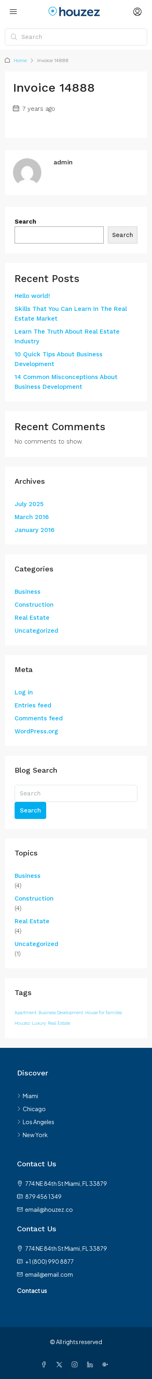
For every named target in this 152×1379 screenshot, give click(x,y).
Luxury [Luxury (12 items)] (39, 1023)
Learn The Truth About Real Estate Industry (67, 336)
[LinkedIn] (91, 1364)
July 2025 (29, 504)
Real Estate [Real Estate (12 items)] (59, 1023)
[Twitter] (60, 1364)
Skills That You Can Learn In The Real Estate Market (71, 313)
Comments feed (39, 718)
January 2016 (34, 530)
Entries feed (33, 705)
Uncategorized (36, 630)
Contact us (32, 1290)
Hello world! (32, 296)
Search (25, 221)
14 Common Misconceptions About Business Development (66, 381)
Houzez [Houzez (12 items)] (22, 1023)
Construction (34, 604)
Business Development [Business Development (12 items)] (61, 1012)
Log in (24, 692)
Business (28, 591)
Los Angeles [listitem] (35, 1121)
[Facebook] (45, 1364)
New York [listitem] (32, 1134)
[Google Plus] (107, 1364)
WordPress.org (36, 731)
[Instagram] (76, 1364)
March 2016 (32, 517)
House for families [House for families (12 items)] (103, 1012)
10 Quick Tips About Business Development (59, 359)
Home (20, 60)
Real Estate (32, 617)
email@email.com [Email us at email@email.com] (49, 1274)
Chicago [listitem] (31, 1108)
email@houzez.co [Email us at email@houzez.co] (49, 1209)
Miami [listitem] (27, 1095)
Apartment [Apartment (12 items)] (25, 1012)
